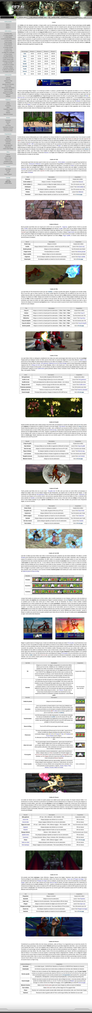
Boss (8, 123)
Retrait (86, 96)
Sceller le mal (83, 360)
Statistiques (8, 82)
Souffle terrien (40, 368)
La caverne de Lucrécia (8, 64)
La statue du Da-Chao (8, 57)
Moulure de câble (72, 138)
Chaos (25, 839)
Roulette (23, 557)
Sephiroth (42, 170)
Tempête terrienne (27, 456)
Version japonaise (8, 145)
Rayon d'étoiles (27, 451)
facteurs (86, 149)
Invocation (27, 709)
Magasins (8, 94)
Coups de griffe (27, 443)
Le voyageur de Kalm (8, 71)
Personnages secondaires (8, 87)
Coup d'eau (26, 315)
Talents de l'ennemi (8, 114)
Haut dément (62, 426)
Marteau (47, 767)
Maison (56, 767)
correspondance (66, 975)
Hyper (28, 104)
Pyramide (23, 232)
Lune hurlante (27, 453)
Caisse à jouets (28, 764)
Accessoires (8, 105)
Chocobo (51, 767)
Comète (61, 767)
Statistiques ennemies (8, 127)
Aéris (24, 61)
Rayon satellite (66, 235)
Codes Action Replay (8, 148)
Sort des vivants (28, 520)
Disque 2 (8, 26)
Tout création (25, 987)
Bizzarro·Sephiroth (58, 758)
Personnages (8, 86)
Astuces (8, 77)
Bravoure (46, 152)
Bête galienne (25, 817)
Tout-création (27, 523)
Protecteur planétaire (25, 387)
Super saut (70, 879)
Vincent (25, 71)
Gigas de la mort (25, 824)
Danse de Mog (35, 571)
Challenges (8, 156)
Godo (48, 987)
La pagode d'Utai (8, 50)
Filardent (25, 829)
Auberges (8, 96)
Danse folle (25, 819)
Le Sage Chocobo (8, 63)
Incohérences (8, 140)
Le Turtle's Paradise (8, 35)
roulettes (50, 291)
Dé (27, 671)
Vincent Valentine (8, 44)
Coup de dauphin (26, 320)
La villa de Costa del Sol (8, 69)
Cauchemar (25, 837)
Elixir (63, 756)
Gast (8, 172)
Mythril (72, 981)
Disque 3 (8, 27)
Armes (8, 102)
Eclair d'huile (27, 508)
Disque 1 (8, 24)
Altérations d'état (8, 81)
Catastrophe (27, 259)
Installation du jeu (8, 161)
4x (53, 734)
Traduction (8, 141)
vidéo (31, 655)
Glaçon (66, 765)
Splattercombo (25, 834)
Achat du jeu (8, 159)
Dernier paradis (26, 325)
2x (50, 734)
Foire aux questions (8, 163)
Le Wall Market (8, 37)
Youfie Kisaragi (8, 42)
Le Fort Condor (8, 40)
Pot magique (46, 756)
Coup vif (26, 310)
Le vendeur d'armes (8, 47)
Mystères (8, 138)
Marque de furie (36, 365)
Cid (25, 74)
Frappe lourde (70, 232)
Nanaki (25, 63)
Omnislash (23, 169)
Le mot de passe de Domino (8, 38)
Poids (69, 765)
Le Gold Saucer (8, 45)
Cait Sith (25, 66)
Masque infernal (25, 832)
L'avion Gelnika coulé (8, 59)
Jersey (50, 753)
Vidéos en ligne (8, 158)
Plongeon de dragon (79, 879)
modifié (53, 716)
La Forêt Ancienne (8, 66)
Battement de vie (53, 363)
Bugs (8, 136)
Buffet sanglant (28, 515)
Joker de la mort (27, 745)
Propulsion (25, 896)
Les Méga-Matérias (8, 56)
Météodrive (26, 318)
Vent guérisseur (44, 363)
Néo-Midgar (8, 169)
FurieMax (68, 734)
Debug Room (8, 147)
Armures (8, 104)
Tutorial (8, 154)
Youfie (24, 68)
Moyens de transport (8, 93)
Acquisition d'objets (8, 109)
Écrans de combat (8, 130)
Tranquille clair (51, 491)
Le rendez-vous (8, 33)
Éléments (8, 79)
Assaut (57, 734)
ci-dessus (61, 690)
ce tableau (61, 712)
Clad (25, 53)
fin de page (79, 194)
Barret (24, 56)
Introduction (8, 120)
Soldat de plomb (26, 571)
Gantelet (33, 498)
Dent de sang (53, 429)
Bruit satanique (25, 845)
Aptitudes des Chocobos (8, 84)
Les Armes (8, 125)
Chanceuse (28, 735)
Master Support (8, 174)
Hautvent (25, 911)
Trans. (62, 734)
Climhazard (31, 163)
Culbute (26, 313)
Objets (8, 107)
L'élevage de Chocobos (8, 61)
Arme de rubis (44, 655)
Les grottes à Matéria (8, 68)
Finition (72, 165)
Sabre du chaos (25, 842)
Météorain (38, 163)
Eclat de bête (25, 822)
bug (80, 426)
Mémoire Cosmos (27, 458)
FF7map (8, 171)
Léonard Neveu (8, 183)
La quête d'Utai (8, 49)
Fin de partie (71, 643)
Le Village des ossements (8, 52)
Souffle (26, 228)
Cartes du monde (8, 91)
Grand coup (27, 244)
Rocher (62, 765)
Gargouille (65, 754)
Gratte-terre (82, 494)
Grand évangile (63, 363)
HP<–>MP (31, 144)
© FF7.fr (8, 180)
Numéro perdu (48, 985)
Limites (8, 111)
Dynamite (25, 898)
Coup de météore (26, 323)
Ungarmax (64, 227)
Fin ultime (55, 711)
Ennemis (8, 122)
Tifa (25, 58)
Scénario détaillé (8, 89)
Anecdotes (8, 143)
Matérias (8, 112)
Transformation (28, 718)
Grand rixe (25, 908)
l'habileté (70, 600)
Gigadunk (25, 827)
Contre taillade (61, 162)
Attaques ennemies (8, 129)
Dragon (23, 882)
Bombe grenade (27, 249)
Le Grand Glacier (8, 54)
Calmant (78, 101)
